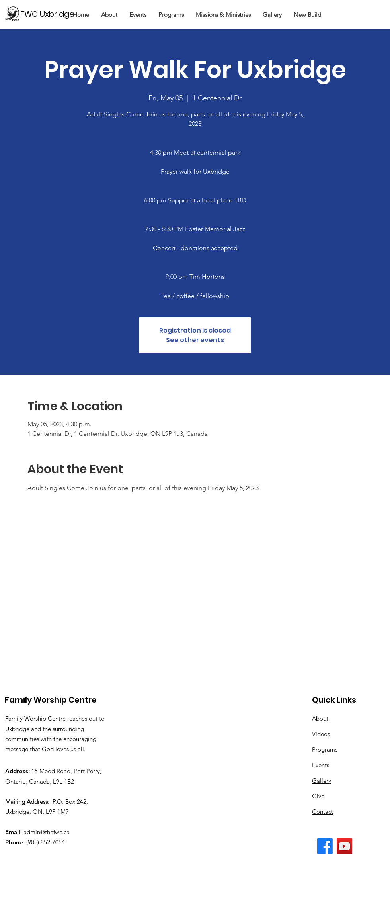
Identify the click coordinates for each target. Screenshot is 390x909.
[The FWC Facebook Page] (325, 846)
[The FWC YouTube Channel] (344, 846)
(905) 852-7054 (45, 842)
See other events (195, 340)
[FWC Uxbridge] (50, 14)
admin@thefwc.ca (46, 832)
